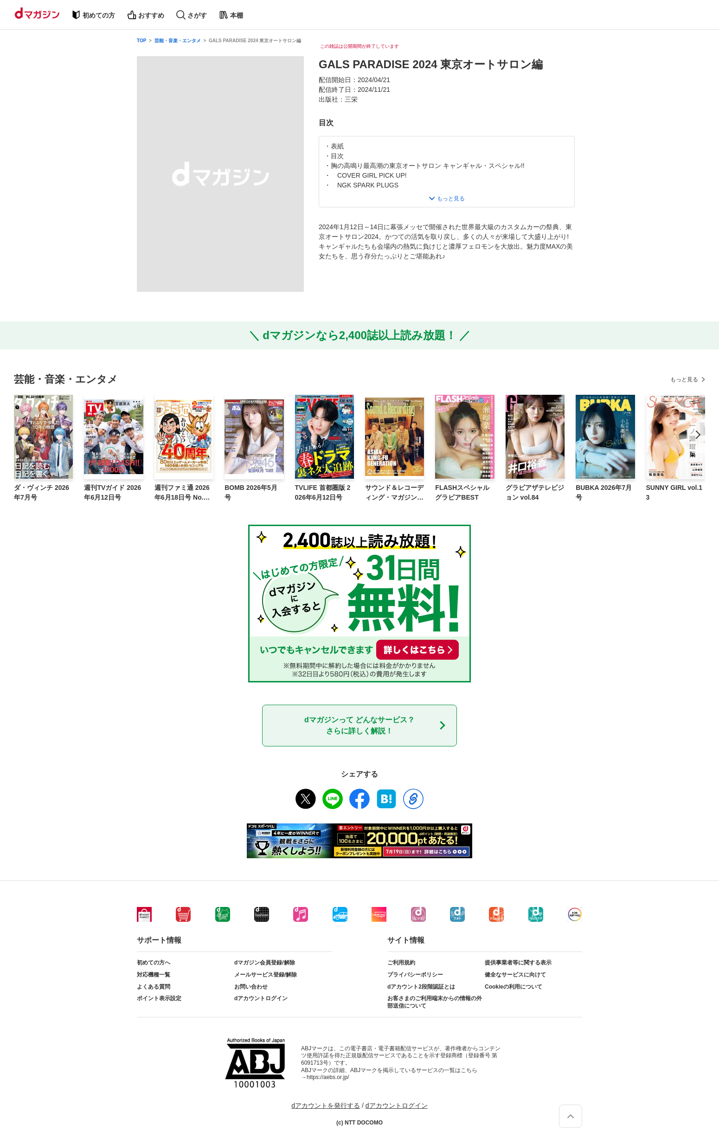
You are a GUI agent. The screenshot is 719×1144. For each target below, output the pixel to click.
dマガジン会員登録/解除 (264, 962)
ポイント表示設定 (159, 998)
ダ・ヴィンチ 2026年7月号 (41, 492)
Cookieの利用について (513, 986)
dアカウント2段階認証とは (421, 986)
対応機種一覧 (153, 974)
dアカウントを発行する (325, 1105)
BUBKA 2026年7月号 (604, 492)
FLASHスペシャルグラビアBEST (462, 492)
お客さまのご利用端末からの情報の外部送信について (434, 1002)
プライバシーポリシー (415, 974)
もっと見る (684, 379)
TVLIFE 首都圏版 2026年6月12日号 (323, 492)
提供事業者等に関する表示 (518, 962)
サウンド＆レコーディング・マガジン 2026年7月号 (394, 493)
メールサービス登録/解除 (265, 974)
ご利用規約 (401, 962)
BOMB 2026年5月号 (251, 492)
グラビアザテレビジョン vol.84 (535, 492)
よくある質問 (153, 986)
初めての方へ (153, 962)
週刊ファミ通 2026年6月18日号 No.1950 (182, 493)
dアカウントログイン (261, 998)
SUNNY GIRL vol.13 (674, 492)
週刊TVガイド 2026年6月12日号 (112, 492)
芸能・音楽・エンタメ (177, 40)
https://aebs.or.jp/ (328, 1077)
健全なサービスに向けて (515, 974)
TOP (141, 40)
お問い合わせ (251, 986)
